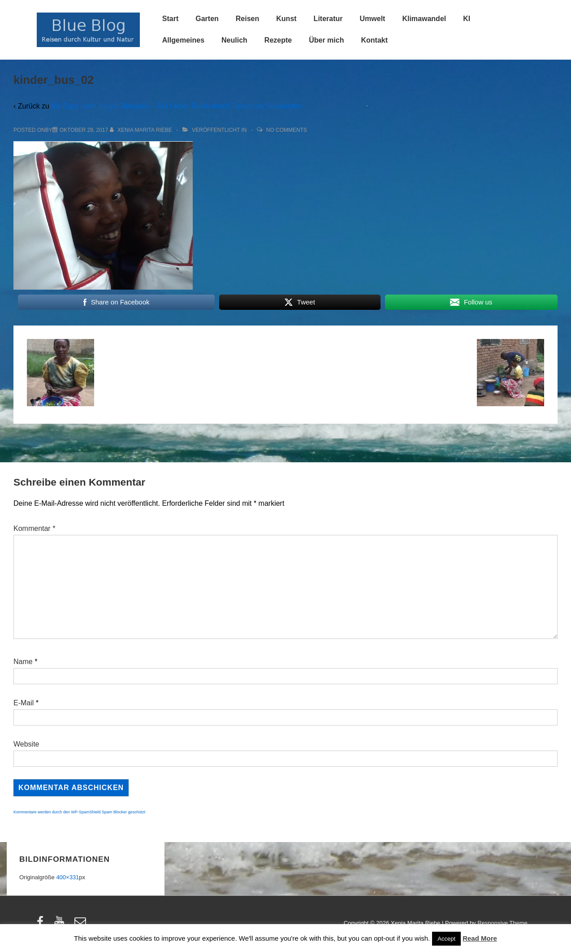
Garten (207, 18)
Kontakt (374, 40)
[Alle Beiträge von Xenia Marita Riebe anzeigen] (142, 130)
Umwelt (372, 18)
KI (466, 18)
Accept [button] (446, 938)
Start (170, 18)
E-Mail (23, 703)
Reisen (247, 18)
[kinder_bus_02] (84, 130)
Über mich (326, 40)
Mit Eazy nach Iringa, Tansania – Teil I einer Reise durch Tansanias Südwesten (176, 106)
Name (23, 661)
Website (26, 744)
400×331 (67, 877)
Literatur (328, 18)
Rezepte (278, 40)
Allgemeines (183, 40)
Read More (480, 938)
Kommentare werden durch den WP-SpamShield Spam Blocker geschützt (79, 812)
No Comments (286, 130)
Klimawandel (424, 18)
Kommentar (34, 528)
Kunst (286, 18)
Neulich (234, 40)
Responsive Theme (502, 923)
